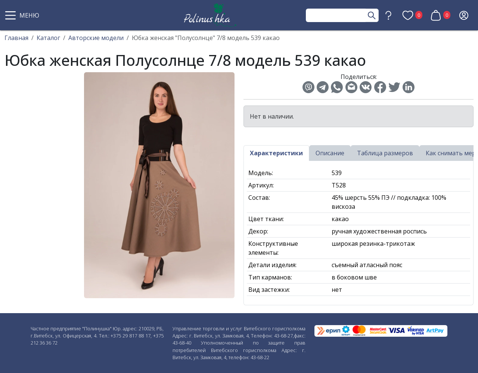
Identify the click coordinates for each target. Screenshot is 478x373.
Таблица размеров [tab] (385, 153)
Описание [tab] (330, 153)
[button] (23, 15)
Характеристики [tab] (276, 153)
